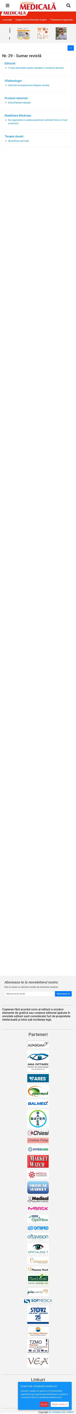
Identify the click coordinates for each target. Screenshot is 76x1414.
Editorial (10, 63)
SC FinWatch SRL (57, 1412)
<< (70, 48)
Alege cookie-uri (60, 1404)
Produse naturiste (16, 98)
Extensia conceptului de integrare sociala (28, 85)
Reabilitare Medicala (18, 115)
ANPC (71, 1412)
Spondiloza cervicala (18, 140)
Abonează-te (63, 993)
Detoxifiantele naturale (19, 102)
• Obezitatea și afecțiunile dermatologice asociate (27, 19)
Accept (44, 1404)
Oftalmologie (13, 80)
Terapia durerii (14, 136)
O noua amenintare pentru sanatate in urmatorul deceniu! (36, 68)
